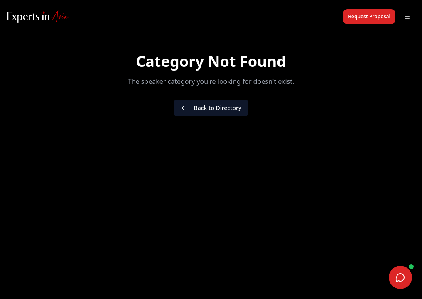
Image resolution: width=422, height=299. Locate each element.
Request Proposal (369, 16)
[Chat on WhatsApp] (400, 277)
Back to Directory (211, 108)
